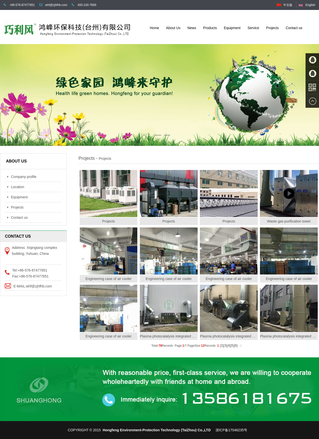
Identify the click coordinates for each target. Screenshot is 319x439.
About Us (173, 28)
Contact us (294, 28)
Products (210, 28)
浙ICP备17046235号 (231, 430)
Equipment (232, 28)
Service (253, 28)
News (191, 28)
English (310, 5)
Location (15, 187)
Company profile (21, 177)
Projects (272, 28)
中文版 (287, 5)
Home (154, 28)
